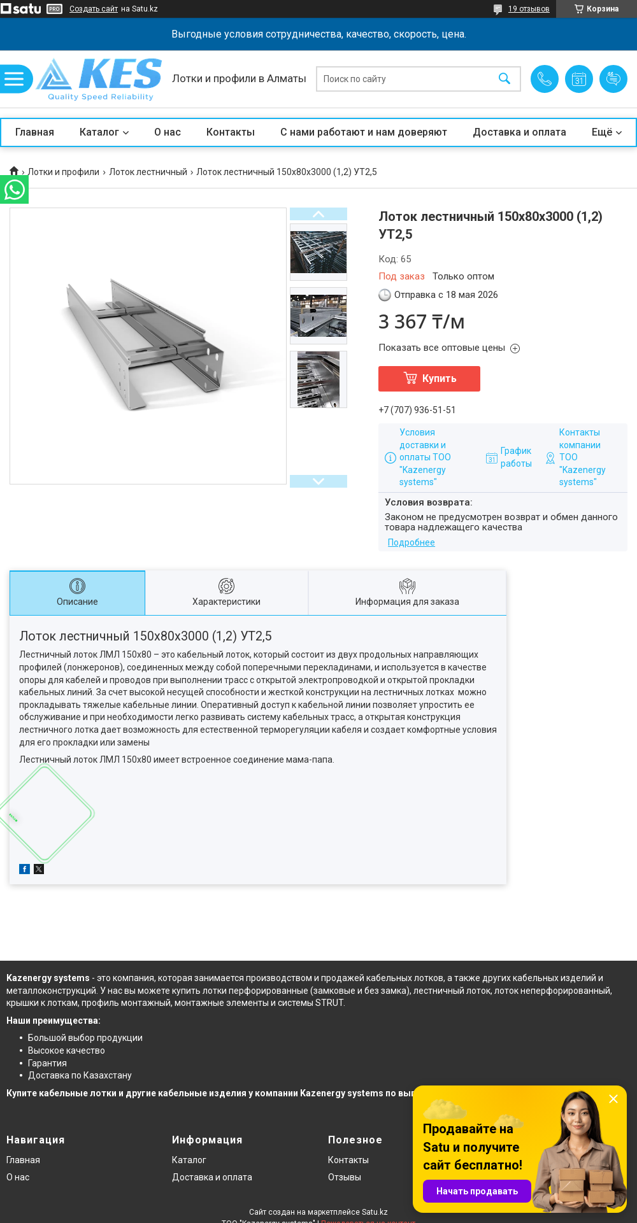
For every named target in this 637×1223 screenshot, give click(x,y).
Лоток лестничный (148, 172)
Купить (439, 378)
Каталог (99, 132)
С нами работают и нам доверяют (363, 132)
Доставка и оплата (519, 132)
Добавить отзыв (613, 79)
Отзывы (344, 1177)
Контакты (230, 132)
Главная (34, 132)
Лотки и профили (63, 172)
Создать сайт (93, 8)
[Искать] (504, 79)
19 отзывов (529, 8)
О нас (167, 132)
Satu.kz (375, 1212)
